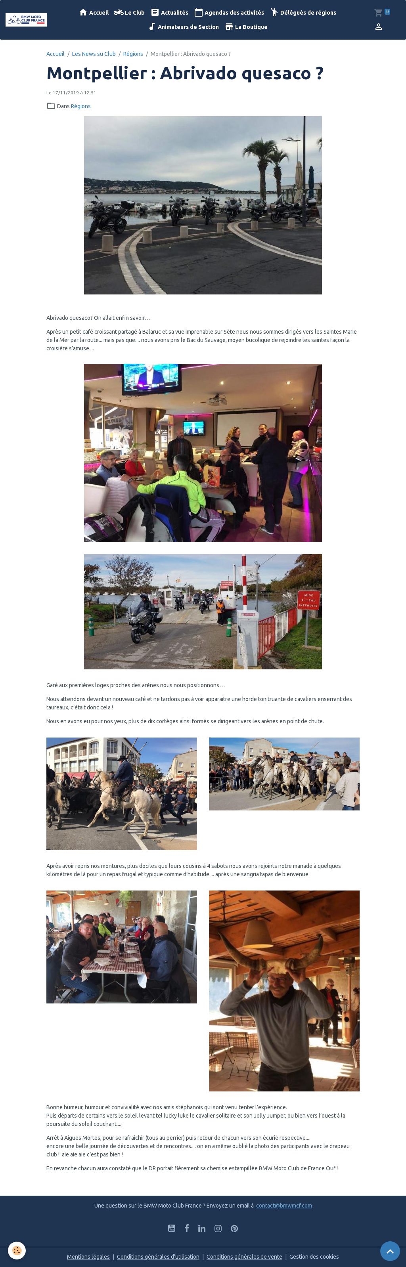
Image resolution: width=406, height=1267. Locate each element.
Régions (133, 54)
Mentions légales (88, 1257)
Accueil (94, 12)
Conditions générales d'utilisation (158, 1257)
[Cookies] (17, 1250)
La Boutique (246, 27)
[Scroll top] (390, 1251)
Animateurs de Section (183, 27)
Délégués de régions (303, 12)
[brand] (26, 20)
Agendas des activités (229, 12)
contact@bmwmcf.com (284, 1205)
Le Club (129, 12)
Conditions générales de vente (244, 1257)
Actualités (169, 12)
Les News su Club (94, 54)
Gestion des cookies (314, 1257)
